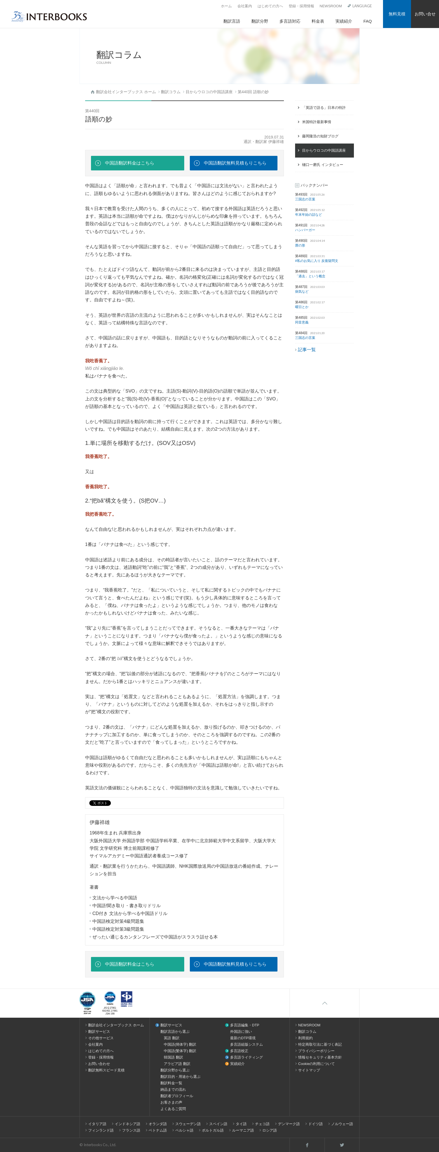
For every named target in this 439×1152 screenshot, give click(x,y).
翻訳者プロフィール (176, 1096)
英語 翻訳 (171, 1038)
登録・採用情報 (301, 6)
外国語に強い (241, 1031)
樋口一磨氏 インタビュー (322, 165)
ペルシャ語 (184, 1130)
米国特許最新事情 (316, 122)
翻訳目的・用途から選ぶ (180, 1076)
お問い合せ (425, 13)
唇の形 (300, 245)
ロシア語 (269, 1130)
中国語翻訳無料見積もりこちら (235, 163)
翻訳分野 (259, 21)
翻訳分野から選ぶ (175, 1070)
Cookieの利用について (316, 1064)
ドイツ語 (315, 1124)
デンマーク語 (289, 1124)
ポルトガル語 (213, 1130)
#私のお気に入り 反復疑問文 (316, 261)
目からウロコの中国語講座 (209, 92)
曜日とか (302, 307)
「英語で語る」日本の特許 (324, 107)
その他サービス (101, 1038)
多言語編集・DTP (244, 1025)
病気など (302, 292)
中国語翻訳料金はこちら (129, 163)
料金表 (318, 21)
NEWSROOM (331, 6)
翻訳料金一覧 (171, 1083)
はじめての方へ (270, 6)
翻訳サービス (99, 1031)
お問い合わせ (99, 1064)
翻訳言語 (231, 21)
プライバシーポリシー (316, 1051)
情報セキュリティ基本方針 (320, 1057)
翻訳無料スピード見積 (106, 1070)
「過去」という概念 (310, 276)
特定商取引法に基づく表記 (320, 1044)
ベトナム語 (158, 1130)
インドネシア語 (127, 1124)
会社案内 (244, 6)
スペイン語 (218, 1124)
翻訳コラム (171, 92)
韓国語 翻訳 (173, 1057)
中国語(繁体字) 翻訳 (180, 1051)
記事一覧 (307, 349)
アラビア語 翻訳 (177, 1064)
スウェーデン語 (188, 1124)
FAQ (367, 21)
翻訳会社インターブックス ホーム (126, 92)
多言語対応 (289, 21)
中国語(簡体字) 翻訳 (180, 1044)
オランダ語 (158, 1124)
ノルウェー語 (342, 1124)
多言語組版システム (246, 1044)
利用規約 (305, 1038)
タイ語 (241, 1124)
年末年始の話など (308, 215)
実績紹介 (343, 21)
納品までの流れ (173, 1089)
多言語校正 (239, 1051)
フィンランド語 (101, 1130)
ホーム (226, 6)
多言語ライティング (246, 1057)
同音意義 (302, 322)
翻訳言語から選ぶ (175, 1031)
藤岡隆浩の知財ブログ (320, 136)
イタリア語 (97, 1124)
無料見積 (397, 13)
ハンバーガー (305, 230)
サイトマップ (309, 1070)
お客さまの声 (171, 1102)
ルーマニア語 (243, 1130)
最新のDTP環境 (243, 1038)
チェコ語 (262, 1124)
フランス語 (131, 1130)
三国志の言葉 (305, 199)
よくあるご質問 (173, 1109)
